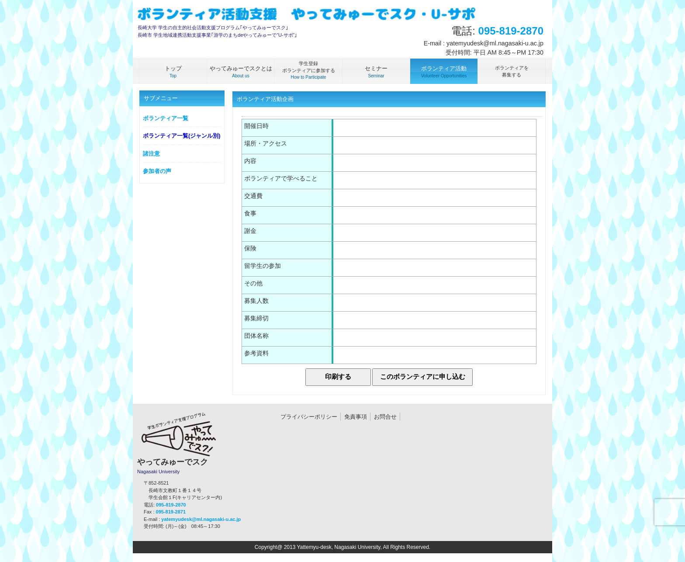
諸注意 (151, 153)
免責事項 (355, 416)
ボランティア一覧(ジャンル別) (182, 135)
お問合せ (385, 416)
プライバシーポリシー (308, 416)
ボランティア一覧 (165, 118)
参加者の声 (157, 171)
